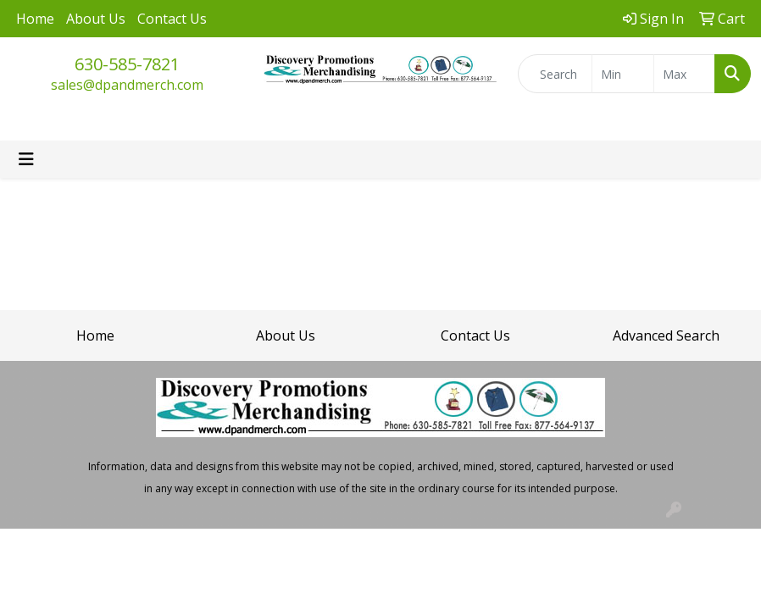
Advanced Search (666, 335)
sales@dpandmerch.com (127, 84)
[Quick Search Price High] (684, 73)
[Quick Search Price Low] (622, 73)
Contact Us (172, 18)
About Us (95, 18)
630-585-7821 (127, 64)
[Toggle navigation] (26, 159)
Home (35, 18)
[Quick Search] (555, 73)
